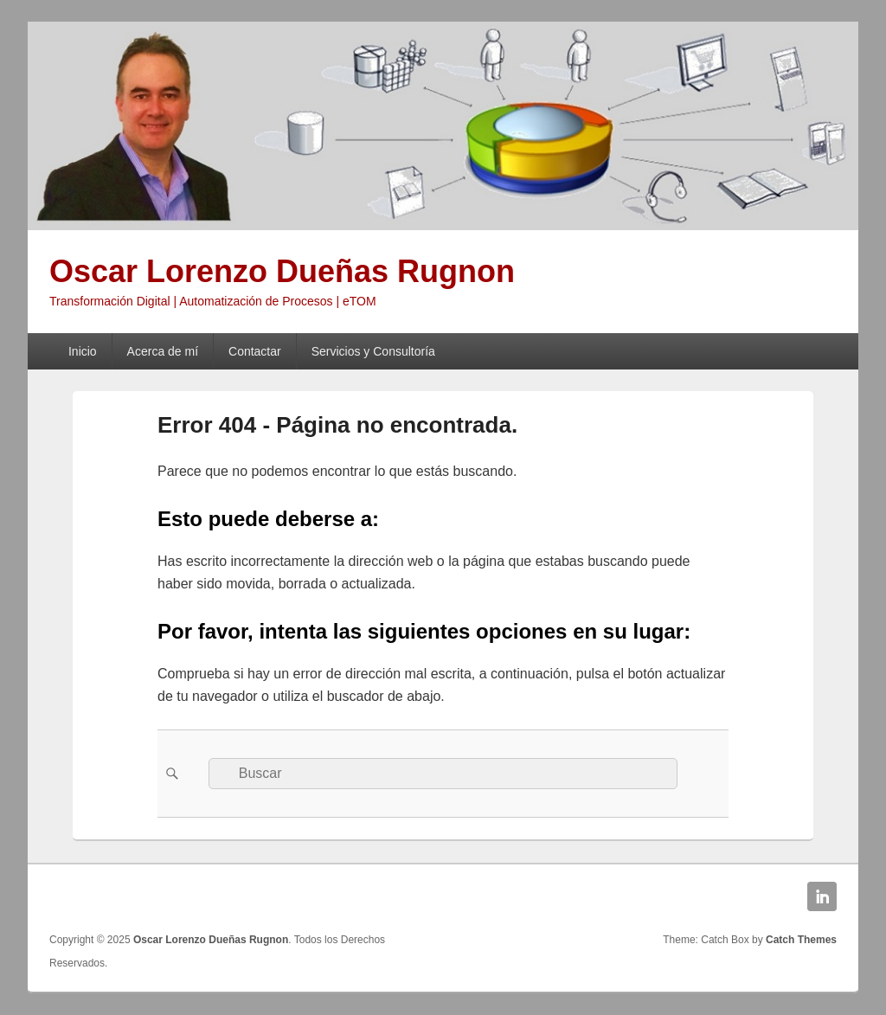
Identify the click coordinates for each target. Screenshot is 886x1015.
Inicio (82, 351)
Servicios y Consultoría (373, 351)
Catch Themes (801, 940)
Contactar (254, 351)
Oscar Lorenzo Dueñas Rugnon (282, 271)
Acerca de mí (162, 351)
